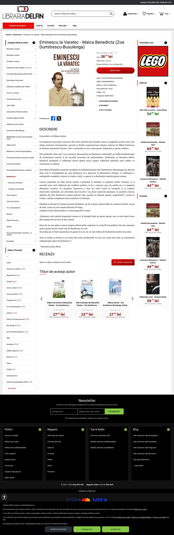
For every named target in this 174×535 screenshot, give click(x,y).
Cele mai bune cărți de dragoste (145, 455)
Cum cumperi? (10, 473)
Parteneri (51, 491)
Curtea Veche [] (14, 314)
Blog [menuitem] (75, 26)
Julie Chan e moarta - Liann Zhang (153, 130)
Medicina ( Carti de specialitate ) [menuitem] (19, 171)
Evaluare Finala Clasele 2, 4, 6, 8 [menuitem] (19, 87)
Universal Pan (12, 395)
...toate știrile (138, 485)
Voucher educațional (13, 491)
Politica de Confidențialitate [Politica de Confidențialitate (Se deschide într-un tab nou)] (141, 517)
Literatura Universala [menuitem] (16, 208)
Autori (49, 485)
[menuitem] (18, 26)
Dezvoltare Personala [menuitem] (15, 100)
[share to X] (59, 138)
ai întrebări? (103, 125)
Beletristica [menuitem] (11, 196)
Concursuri (9, 485)
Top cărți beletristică (141, 479)
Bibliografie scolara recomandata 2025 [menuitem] (19, 157)
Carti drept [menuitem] (11, 125)
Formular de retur (54, 461)
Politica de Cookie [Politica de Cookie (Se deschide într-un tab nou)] (140, 509)
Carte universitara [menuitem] (13, 184)
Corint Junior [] (14, 307)
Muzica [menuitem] (9, 234)
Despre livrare (10, 479)
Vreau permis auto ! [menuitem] (14, 119)
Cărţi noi (50, 467)
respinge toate (87, 529)
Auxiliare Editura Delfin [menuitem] (15, 138)
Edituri (49, 479)
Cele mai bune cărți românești (145, 461)
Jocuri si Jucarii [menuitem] (13, 112)
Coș (164, 14)
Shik (8, 358)
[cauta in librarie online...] (79, 14)
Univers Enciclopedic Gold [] (19, 402)
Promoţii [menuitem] (50, 26)
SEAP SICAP (9, 497)
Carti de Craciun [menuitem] (13, 221)
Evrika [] (11, 301)
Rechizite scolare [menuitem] (13, 68)
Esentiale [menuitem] (10, 261)
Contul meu (130, 14)
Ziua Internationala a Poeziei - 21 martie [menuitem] (19, 253)
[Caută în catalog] (111, 14)
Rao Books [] (13, 345)
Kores (9, 383)
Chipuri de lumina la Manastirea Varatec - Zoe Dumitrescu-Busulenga (59, 325)
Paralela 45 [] (13, 320)
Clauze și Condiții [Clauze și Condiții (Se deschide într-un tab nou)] (159, 517)
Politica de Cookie (12, 461)
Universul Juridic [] (16, 289)
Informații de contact (55, 455)
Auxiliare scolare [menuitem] (13, 81)
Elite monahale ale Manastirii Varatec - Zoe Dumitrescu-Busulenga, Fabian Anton (87, 325)
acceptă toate (116, 529)
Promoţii (50, 473)
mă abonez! (114, 431)
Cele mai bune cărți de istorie (144, 473)
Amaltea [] (12, 364)
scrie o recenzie (105, 129)
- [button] (34, 62)
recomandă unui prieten (108, 121)
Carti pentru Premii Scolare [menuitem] (17, 131)
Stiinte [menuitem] (9, 246)
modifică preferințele (58, 529)
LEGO (9, 282)
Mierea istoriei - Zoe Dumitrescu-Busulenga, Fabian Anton (115, 325)
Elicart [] (12, 377)
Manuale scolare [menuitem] (13, 75)
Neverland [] (13, 295)
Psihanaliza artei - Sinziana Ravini (152, 317)
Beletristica (109, 115)
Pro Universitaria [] (16, 326)
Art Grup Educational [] (17, 351)
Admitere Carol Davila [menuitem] (15, 144)
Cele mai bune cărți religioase (144, 467)
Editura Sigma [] (15, 370)
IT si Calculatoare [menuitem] (13, 227)
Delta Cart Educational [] (18, 339)
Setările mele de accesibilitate (102, 467)
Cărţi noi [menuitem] (39, 26)
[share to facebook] (53, 138)
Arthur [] (12, 333)
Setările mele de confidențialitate (103, 461)
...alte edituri (11, 408)
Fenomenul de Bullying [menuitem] (15, 150)
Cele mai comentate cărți (100, 455)
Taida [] (11, 389)
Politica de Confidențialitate (15, 467)
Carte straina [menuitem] (12, 215)
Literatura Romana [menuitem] (15, 202)
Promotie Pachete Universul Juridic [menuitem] (20, 177)
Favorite (148, 14)
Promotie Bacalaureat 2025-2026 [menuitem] (19, 94)
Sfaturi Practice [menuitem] (13, 240)
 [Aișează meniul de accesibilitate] (4, 497)
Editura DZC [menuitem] (11, 165)
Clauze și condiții (11, 455)
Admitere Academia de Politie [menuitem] (18, 106)
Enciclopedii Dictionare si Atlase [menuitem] (19, 190)
